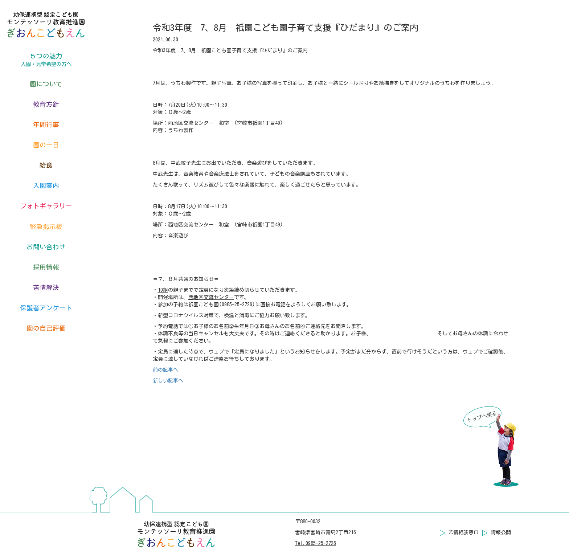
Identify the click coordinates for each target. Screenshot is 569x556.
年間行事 (46, 125)
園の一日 (46, 145)
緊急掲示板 (46, 227)
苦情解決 (46, 288)
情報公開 (501, 532)
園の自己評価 (46, 328)
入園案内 (46, 186)
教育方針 (46, 104)
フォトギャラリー (46, 206)
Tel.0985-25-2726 (315, 543)
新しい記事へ (168, 380)
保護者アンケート (46, 308)
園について (46, 84)
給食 (46, 165)
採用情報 (46, 267)
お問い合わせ (46, 247)
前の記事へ (165, 369)
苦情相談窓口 (463, 532)
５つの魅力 (46, 60)
